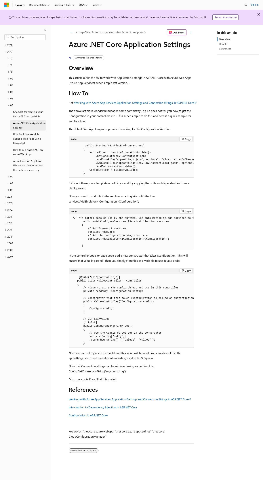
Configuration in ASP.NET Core (88, 415)
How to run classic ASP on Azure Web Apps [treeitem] (28, 152)
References (225, 48)
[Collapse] (45, 29)
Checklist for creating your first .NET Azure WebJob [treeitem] (28, 114)
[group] (131, 160)
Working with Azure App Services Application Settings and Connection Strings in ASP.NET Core (134, 103)
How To (223, 44)
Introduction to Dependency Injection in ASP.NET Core (103, 407)
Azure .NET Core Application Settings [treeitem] (29, 125)
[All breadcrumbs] (72, 32)
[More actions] (191, 32)
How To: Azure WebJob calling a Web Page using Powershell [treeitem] (27, 138)
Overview (224, 39)
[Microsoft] (6, 5)
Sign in (255, 4)
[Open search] (245, 5)
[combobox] (25, 37)
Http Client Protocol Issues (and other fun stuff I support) (111, 32)
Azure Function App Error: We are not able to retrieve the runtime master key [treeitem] (28, 165)
